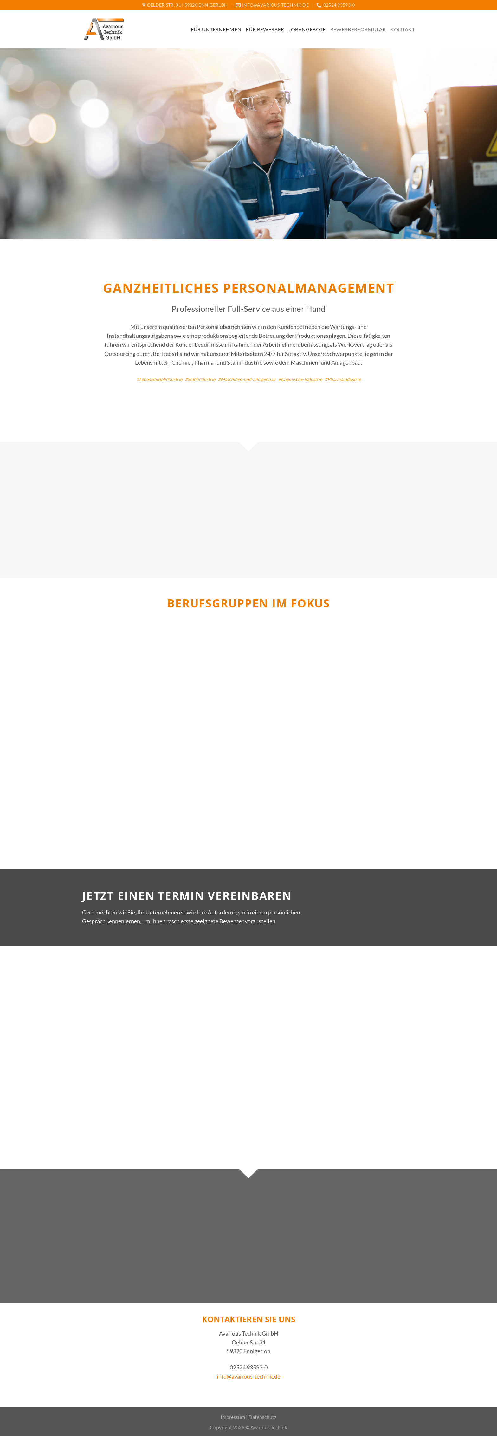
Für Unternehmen (216, 29)
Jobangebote (307, 29)
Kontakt (402, 29)
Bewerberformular (358, 29)
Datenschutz (262, 1417)
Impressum (233, 1417)
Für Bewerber (265, 29)
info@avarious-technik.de (248, 1376)
